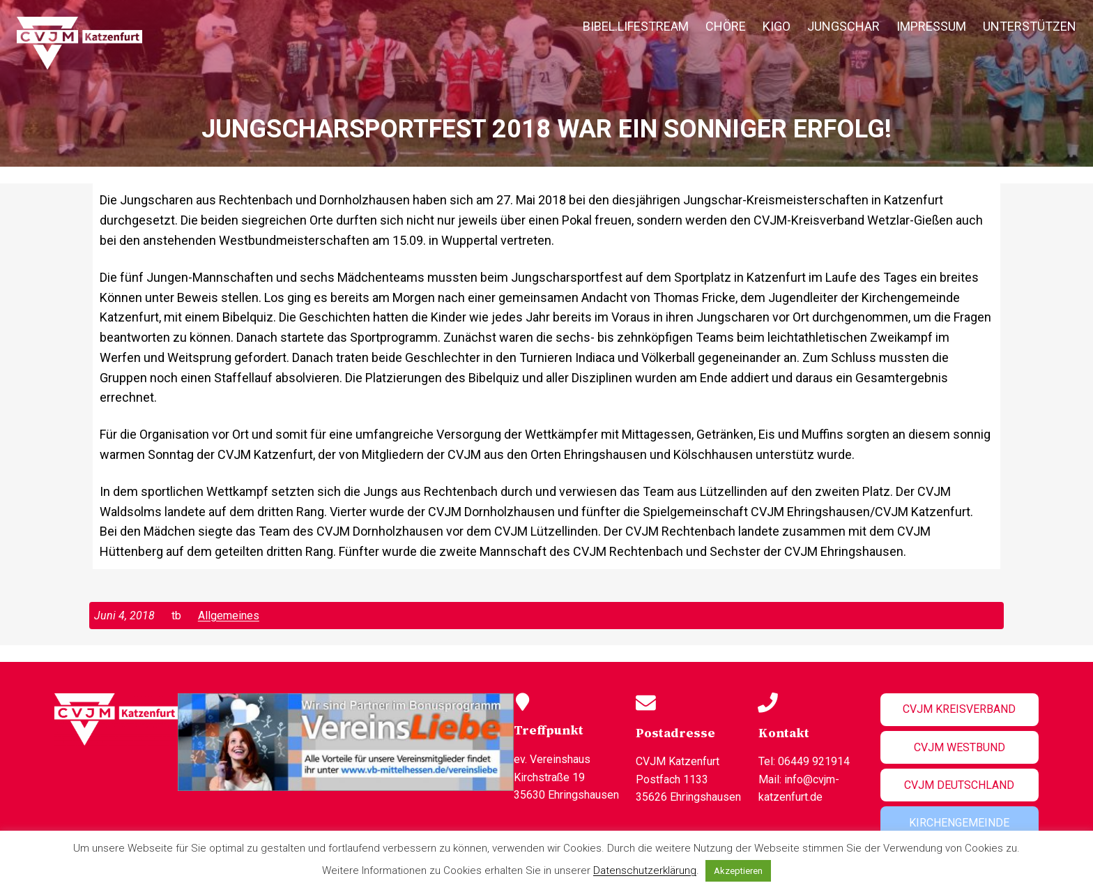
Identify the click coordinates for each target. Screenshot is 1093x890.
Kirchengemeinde (959, 822)
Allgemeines (228, 615)
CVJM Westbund (959, 747)
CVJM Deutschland (959, 785)
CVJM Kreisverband (959, 709)
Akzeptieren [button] (738, 871)
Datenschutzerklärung (644, 870)
